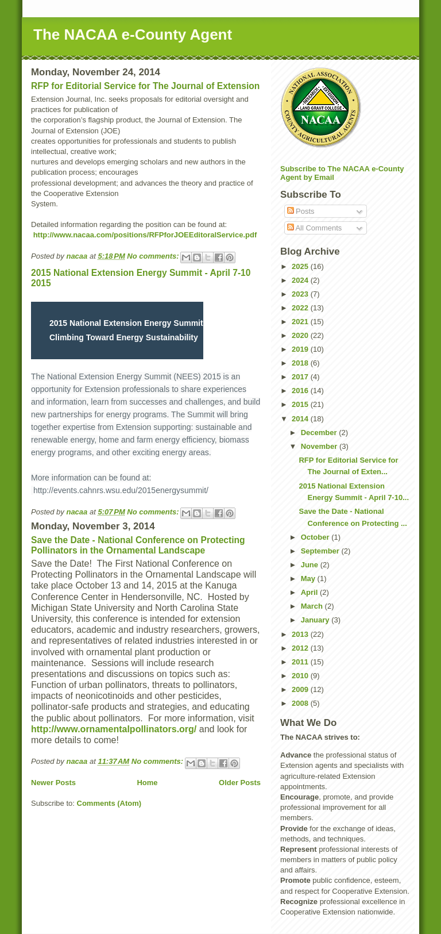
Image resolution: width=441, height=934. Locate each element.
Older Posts (240, 782)
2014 (301, 418)
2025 (301, 266)
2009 (301, 689)
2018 (301, 363)
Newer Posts (53, 782)
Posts (301, 211)
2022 (301, 307)
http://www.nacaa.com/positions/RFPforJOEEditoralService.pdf (145, 234)
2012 (301, 648)
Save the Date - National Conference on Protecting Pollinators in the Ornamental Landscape (138, 545)
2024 (301, 280)
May (309, 578)
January (316, 620)
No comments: (154, 256)
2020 (301, 335)
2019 (301, 349)
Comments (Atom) (109, 803)
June (310, 564)
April (310, 592)
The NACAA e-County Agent (132, 34)
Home (147, 782)
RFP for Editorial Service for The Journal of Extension (145, 86)
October (316, 537)
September (321, 551)
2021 (301, 321)
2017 (301, 376)
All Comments (314, 228)
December (320, 432)
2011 (301, 662)
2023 (301, 294)
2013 (301, 634)
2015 (301, 404)
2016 (301, 390)
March (313, 606)
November (320, 446)
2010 (301, 675)
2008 (301, 703)
